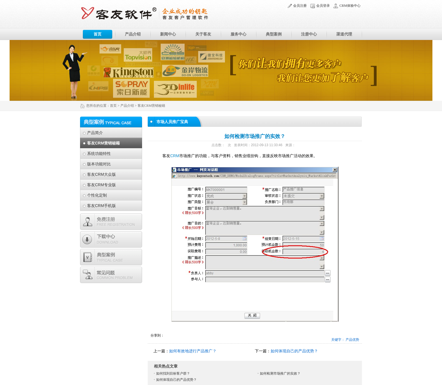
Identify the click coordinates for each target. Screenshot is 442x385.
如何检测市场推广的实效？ (280, 373)
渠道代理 (344, 34)
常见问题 (111, 275)
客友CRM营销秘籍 (103, 143)
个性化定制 (97, 195)
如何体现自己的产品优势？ (294, 351)
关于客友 (203, 34)
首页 (97, 34)
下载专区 (111, 239)
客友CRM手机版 (101, 205)
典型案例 (274, 34)
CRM (174, 155)
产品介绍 (133, 34)
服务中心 (238, 34)
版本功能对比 (99, 164)
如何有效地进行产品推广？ (192, 351)
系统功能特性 (99, 153)
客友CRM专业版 (101, 185)
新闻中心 (168, 34)
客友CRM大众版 (101, 174)
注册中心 (309, 34)
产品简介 (95, 132)
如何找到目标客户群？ (173, 373)
